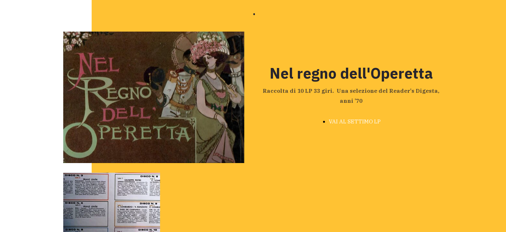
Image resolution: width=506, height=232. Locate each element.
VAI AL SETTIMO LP (354, 121)
